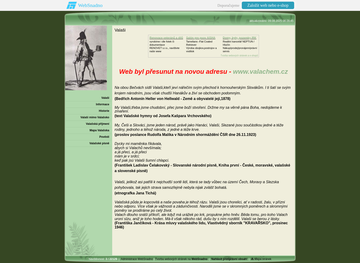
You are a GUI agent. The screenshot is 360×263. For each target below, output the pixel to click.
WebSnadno (90, 5)
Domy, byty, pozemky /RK (239, 37)
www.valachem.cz (260, 71)
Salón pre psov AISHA (200, 37)
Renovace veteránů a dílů (166, 37)
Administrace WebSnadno (137, 259)
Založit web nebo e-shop (267, 5)
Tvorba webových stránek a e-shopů (239, 55)
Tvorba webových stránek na (181, 259)
